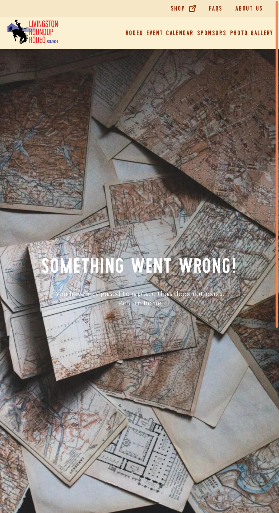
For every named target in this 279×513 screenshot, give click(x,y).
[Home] (33, 33)
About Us (249, 8)
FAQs (216, 8)
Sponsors (212, 33)
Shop (178, 8)
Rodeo (134, 33)
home (152, 303)
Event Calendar (169, 33)
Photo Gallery (252, 33)
